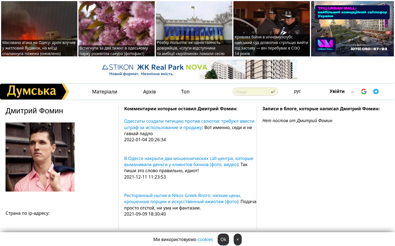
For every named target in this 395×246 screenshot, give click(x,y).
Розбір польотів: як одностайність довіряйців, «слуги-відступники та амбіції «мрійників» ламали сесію (191, 48)
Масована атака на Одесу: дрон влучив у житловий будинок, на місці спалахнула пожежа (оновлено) (39, 48)
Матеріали (104, 91)
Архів (149, 91)
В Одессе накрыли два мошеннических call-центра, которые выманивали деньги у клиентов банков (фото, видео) (188, 161)
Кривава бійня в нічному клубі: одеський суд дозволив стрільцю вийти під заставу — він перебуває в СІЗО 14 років (271, 45)
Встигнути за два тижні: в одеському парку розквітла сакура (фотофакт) (114, 50)
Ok (223, 239)
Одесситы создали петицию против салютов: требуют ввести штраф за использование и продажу (189, 124)
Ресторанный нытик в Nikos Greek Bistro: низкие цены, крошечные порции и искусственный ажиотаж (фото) (182, 198)
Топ (185, 91)
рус (297, 91)
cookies (205, 239)
